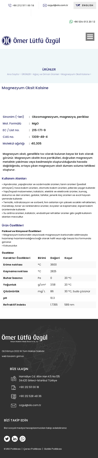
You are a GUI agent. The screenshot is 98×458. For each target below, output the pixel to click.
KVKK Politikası (12, 449)
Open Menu (90, 37)
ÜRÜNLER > (27, 74)
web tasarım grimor (13, 356)
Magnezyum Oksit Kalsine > (76, 74)
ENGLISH (84, 5)
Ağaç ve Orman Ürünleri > (47, 74)
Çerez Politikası (32, 449)
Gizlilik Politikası (53, 449)
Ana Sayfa (13, 74)
